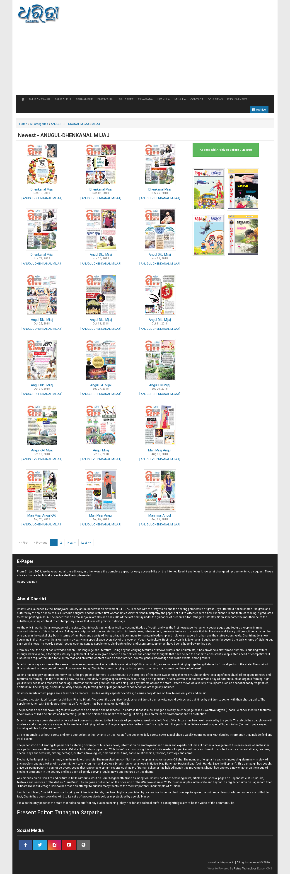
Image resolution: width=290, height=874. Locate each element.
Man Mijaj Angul (159, 450)
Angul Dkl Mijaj (159, 385)
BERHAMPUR (84, 99)
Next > (72, 542)
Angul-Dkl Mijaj (42, 450)
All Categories (39, 124)
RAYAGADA (145, 99)
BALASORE (126, 99)
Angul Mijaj (101, 450)
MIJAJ (180, 99)
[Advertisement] (145, 61)
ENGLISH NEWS (237, 99)
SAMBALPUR (63, 99)
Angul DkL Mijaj (101, 255)
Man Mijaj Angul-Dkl (41, 515)
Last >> (86, 542)
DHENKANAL (105, 99)
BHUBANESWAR (39, 99)
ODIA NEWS (215, 99)
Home (23, 124)
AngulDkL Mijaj (100, 385)
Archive (259, 109)
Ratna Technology (245, 868)
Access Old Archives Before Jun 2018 (226, 149)
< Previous (40, 542)
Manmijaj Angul (159, 515)
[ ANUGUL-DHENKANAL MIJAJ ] (42, 198)
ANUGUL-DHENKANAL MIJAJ (70, 124)
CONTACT (196, 99)
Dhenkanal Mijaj (42, 189)
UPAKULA (163, 99)
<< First (23, 542)
